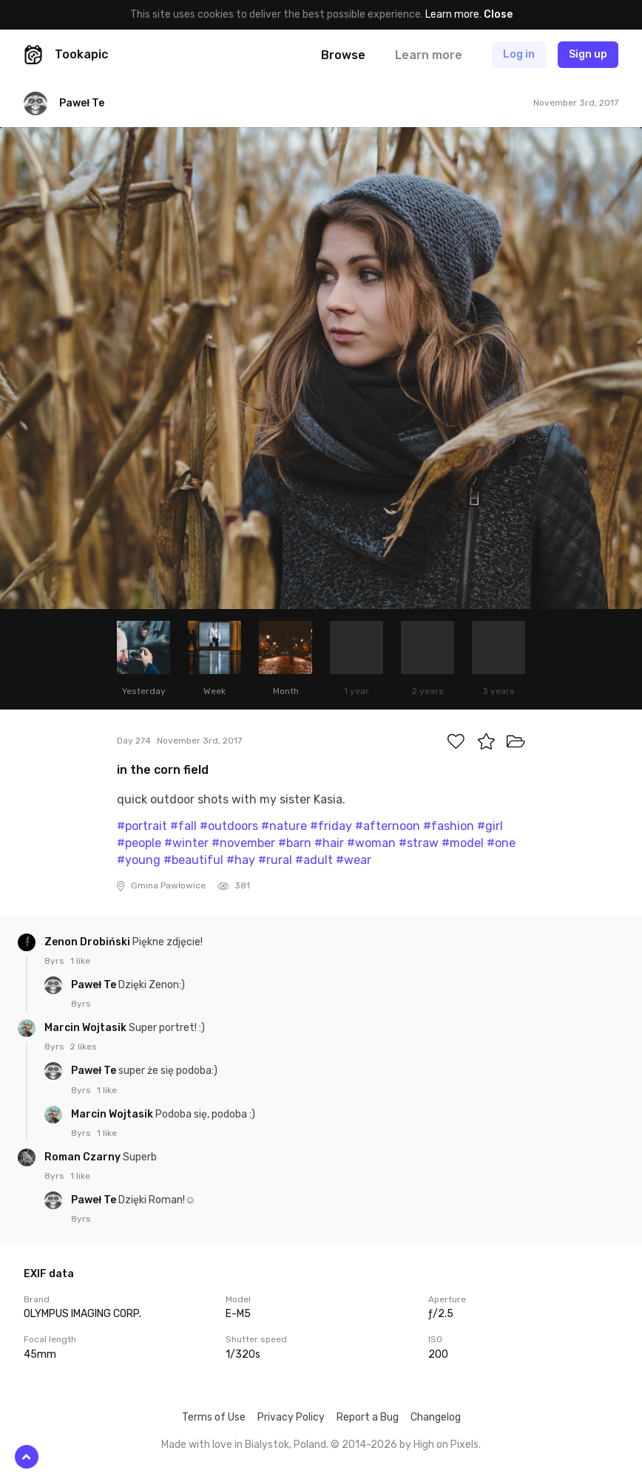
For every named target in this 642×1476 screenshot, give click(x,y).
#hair (329, 843)
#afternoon (387, 826)
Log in (519, 54)
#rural (275, 860)
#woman (371, 843)
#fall (183, 826)
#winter (186, 843)
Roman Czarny (83, 1157)
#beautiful (193, 860)
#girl (490, 826)
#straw (419, 843)
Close (498, 14)
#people (139, 843)
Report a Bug (368, 1417)
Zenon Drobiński (88, 942)
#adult (314, 860)
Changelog (435, 1417)
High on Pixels (446, 1444)
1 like (80, 961)
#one (501, 843)
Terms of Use (214, 1417)
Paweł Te (94, 985)
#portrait (142, 826)
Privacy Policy (291, 1417)
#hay (240, 860)
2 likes (83, 1046)
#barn (294, 843)
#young (138, 860)
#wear (353, 860)
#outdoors (229, 826)
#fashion (448, 826)
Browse (343, 55)
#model (463, 843)
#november (243, 843)
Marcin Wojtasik (86, 1027)
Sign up (588, 54)
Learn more (452, 14)
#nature (284, 826)
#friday (331, 826)
